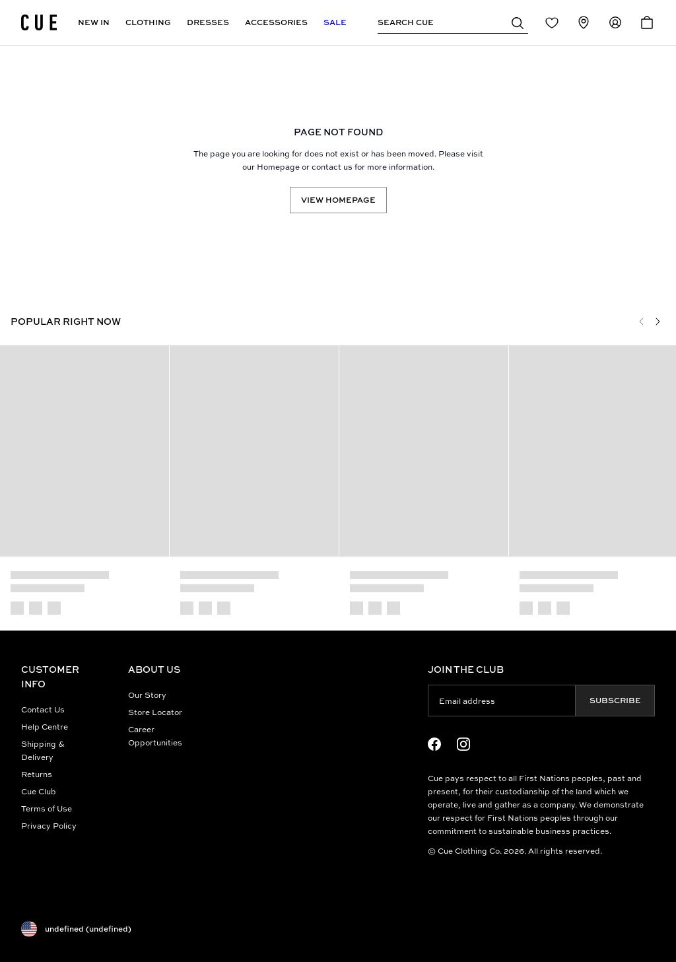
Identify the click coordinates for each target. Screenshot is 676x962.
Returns (36, 774)
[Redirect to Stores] (584, 22)
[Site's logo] (39, 22)
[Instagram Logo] (463, 744)
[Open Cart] (647, 22)
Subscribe (615, 700)
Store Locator (155, 712)
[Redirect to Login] (552, 22)
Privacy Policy (49, 825)
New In (94, 22)
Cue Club (38, 791)
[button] (517, 22)
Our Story (147, 695)
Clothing (148, 22)
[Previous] (642, 321)
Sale (335, 22)
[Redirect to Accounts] (615, 22)
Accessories (276, 22)
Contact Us (43, 709)
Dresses (208, 22)
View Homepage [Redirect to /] (338, 199)
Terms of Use (46, 808)
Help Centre (44, 726)
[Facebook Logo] (434, 744)
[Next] (657, 321)
